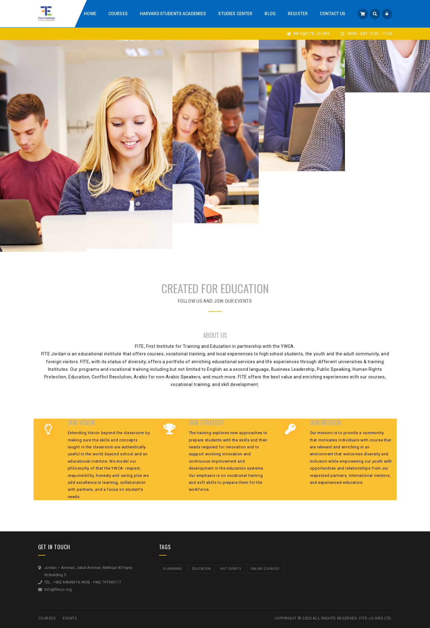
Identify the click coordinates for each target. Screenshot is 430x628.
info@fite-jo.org (308, 33)
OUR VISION (81, 423)
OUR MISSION (325, 423)
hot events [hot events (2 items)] (230, 569)
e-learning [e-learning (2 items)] (172, 569)
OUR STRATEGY (206, 423)
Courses (47, 618)
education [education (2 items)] (201, 569)
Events (70, 618)
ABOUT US (215, 335)
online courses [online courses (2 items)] (265, 569)
